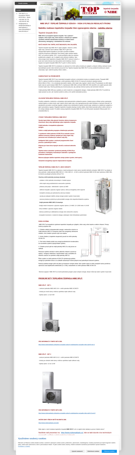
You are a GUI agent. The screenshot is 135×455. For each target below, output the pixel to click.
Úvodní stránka (23, 3)
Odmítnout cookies (93, 451)
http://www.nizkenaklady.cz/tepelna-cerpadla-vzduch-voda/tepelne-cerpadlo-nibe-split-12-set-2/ (66, 413)
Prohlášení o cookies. (24, 446)
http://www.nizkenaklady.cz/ (72, 433)
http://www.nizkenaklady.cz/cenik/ (48, 423)
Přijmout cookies (109, 451)
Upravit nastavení (77, 451)
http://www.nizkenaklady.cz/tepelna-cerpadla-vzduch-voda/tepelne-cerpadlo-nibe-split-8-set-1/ (66, 344)
